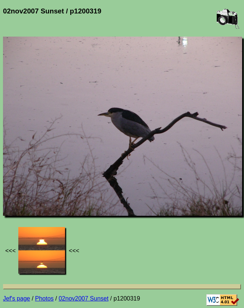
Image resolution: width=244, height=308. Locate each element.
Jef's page (16, 298)
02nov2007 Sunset (83, 298)
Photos (44, 298)
